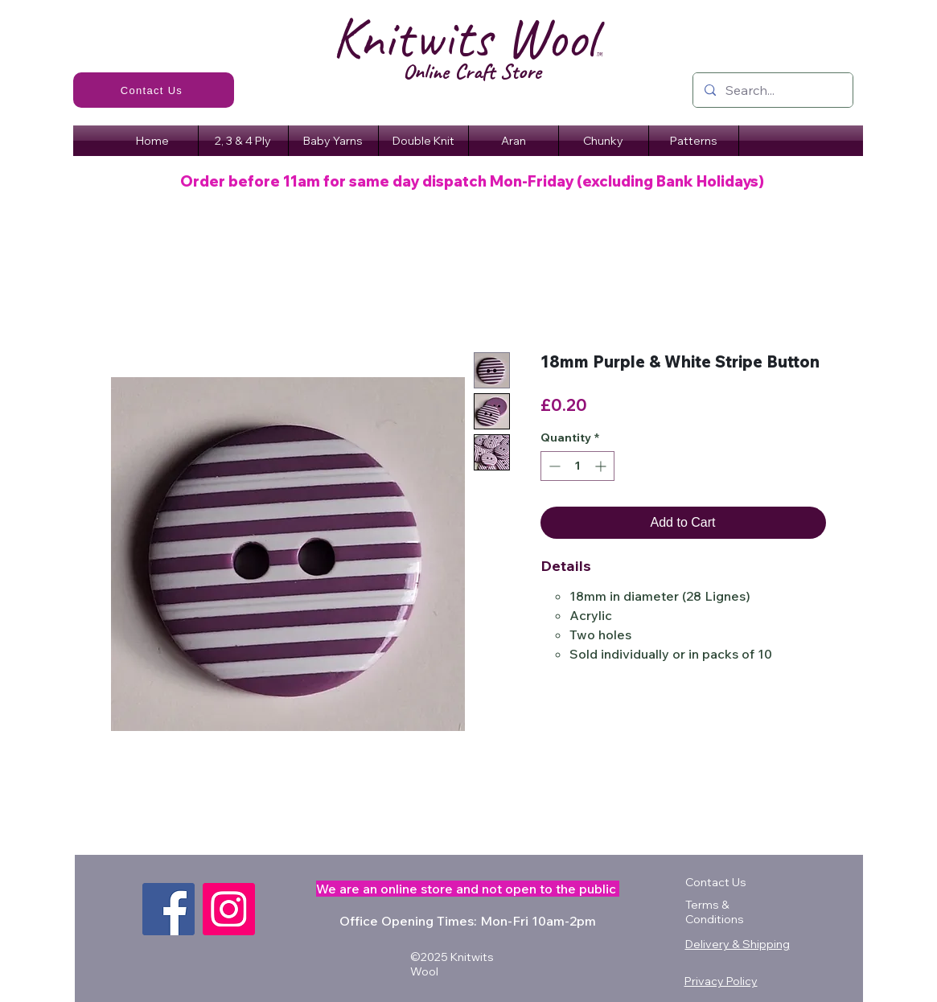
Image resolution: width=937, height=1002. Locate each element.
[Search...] (772, 90)
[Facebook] (168, 909)
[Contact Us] (153, 90)
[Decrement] (553, 466)
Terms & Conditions (714, 911)
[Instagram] (229, 909)
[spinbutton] (577, 466)
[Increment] (602, 466)
